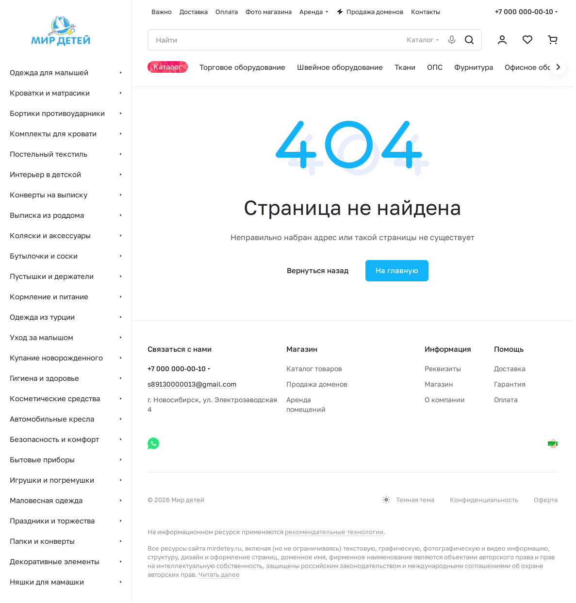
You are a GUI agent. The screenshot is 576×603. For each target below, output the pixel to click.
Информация (448, 348)
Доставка (510, 368)
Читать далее (219, 574)
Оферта (546, 500)
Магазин (439, 384)
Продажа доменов (316, 384)
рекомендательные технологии (334, 532)
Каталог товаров (314, 368)
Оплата (506, 399)
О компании (445, 399)
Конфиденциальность (484, 500)
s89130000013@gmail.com (192, 384)
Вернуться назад (317, 270)
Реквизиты (443, 368)
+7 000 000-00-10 (524, 11)
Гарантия (510, 384)
